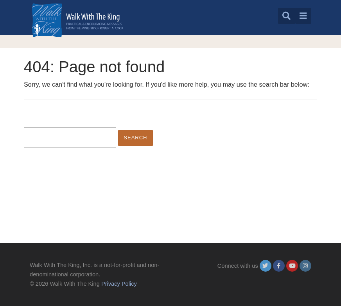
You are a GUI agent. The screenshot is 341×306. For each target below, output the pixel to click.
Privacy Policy (119, 284)
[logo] (78, 20)
